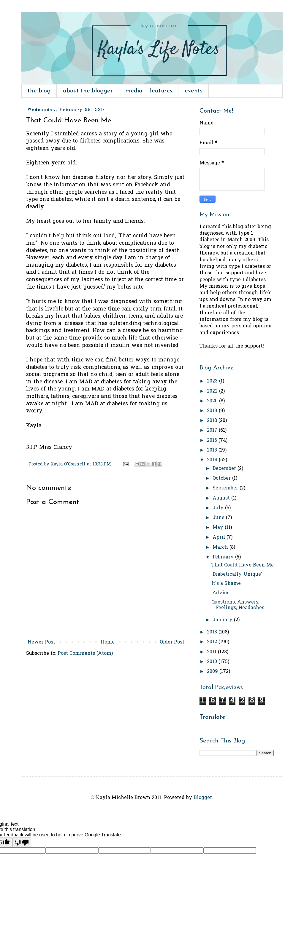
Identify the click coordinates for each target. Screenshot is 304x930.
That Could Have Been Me (242, 565)
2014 (213, 460)
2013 (212, 632)
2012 (212, 642)
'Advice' (221, 593)
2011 (212, 652)
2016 (212, 440)
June (219, 517)
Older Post (172, 642)
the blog (39, 91)
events (193, 91)
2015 (212, 450)
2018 (212, 420)
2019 (213, 410)
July (219, 508)
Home (108, 642)
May (219, 527)
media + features (148, 91)
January (223, 620)
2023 (213, 381)
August (222, 498)
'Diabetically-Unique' (236, 574)
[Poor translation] (21, 842)
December (225, 468)
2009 (213, 671)
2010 (212, 661)
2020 (213, 401)
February (224, 557)
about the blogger (88, 91)
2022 (213, 391)
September (226, 488)
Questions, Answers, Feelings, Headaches (237, 605)
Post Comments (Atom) (85, 653)
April (220, 537)
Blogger (203, 797)
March (221, 547)
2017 (213, 430)
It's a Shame (226, 583)
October (222, 478)
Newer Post (41, 642)
